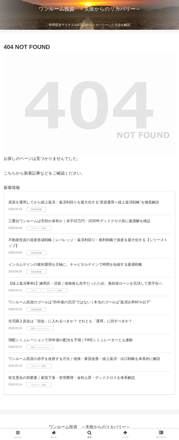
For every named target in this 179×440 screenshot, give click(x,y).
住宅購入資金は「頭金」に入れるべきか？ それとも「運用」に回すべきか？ (70, 321)
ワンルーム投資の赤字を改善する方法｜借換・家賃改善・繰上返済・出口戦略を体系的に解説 (84, 359)
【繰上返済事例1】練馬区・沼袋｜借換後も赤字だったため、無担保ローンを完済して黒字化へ (85, 283)
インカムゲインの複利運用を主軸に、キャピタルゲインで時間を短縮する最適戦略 (75, 264)
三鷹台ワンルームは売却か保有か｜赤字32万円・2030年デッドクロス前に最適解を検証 (79, 221)
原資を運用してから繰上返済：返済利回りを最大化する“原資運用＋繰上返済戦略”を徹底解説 (83, 202)
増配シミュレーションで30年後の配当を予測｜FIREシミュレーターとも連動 (70, 340)
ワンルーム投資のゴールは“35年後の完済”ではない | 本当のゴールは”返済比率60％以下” (79, 302)
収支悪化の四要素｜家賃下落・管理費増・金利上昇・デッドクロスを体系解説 (71, 378)
